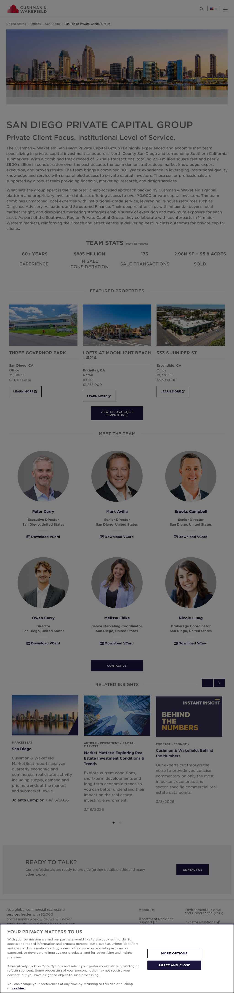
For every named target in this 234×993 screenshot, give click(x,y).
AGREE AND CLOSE (174, 965)
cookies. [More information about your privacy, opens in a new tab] (18, 988)
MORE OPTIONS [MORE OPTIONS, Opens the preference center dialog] (174, 953)
